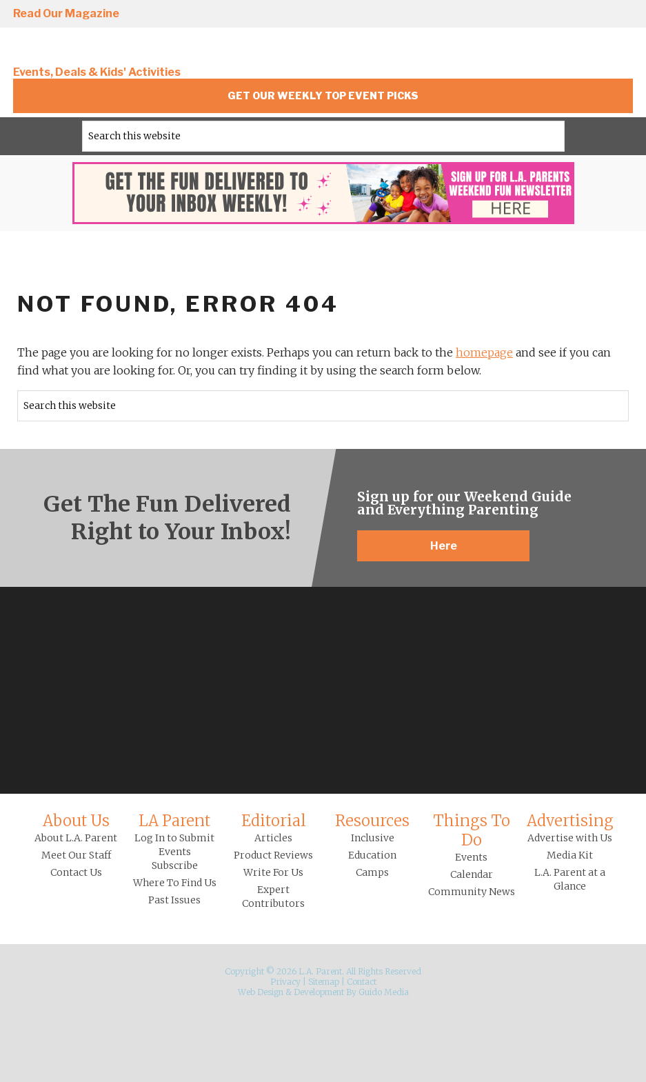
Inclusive (372, 838)
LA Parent (174, 820)
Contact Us (76, 872)
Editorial (273, 820)
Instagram (464, 14)
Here (443, 545)
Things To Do (471, 830)
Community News (471, 891)
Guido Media (384, 992)
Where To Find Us (174, 882)
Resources (372, 820)
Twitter (543, 14)
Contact (361, 981)
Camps (372, 872)
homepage (484, 352)
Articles (273, 838)
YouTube (621, 14)
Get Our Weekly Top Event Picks (323, 95)
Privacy (285, 981)
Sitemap (323, 981)
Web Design (260, 992)
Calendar (471, 874)
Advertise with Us (569, 838)
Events (471, 857)
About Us (76, 820)
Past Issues (174, 900)
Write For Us (273, 872)
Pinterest (582, 14)
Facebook (503, 14)
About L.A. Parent (75, 838)
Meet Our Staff (76, 855)
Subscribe (175, 865)
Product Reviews (273, 855)
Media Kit (570, 855)
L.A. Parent (106, 50)
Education (372, 855)
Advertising (570, 820)
